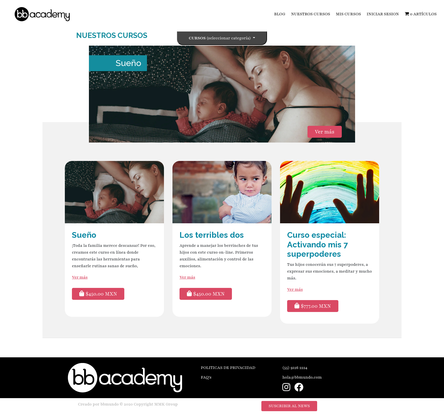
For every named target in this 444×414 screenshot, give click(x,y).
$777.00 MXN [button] (312, 306)
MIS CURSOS (348, 14)
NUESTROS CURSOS (310, 14)
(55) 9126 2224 (294, 367)
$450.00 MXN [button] (98, 293)
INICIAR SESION (383, 14)
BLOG (279, 14)
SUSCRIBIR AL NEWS (289, 406)
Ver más (324, 131)
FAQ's (206, 377)
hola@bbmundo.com (302, 377)
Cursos (220, 38)
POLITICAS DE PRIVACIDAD (228, 367)
